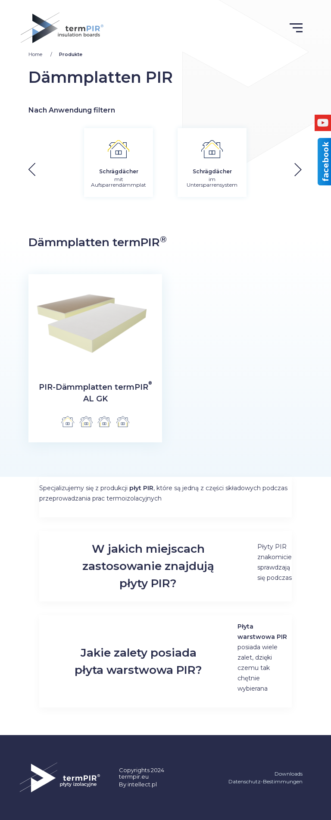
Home (36, 54)
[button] (304, 169)
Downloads (289, 773)
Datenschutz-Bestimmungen (265, 781)
